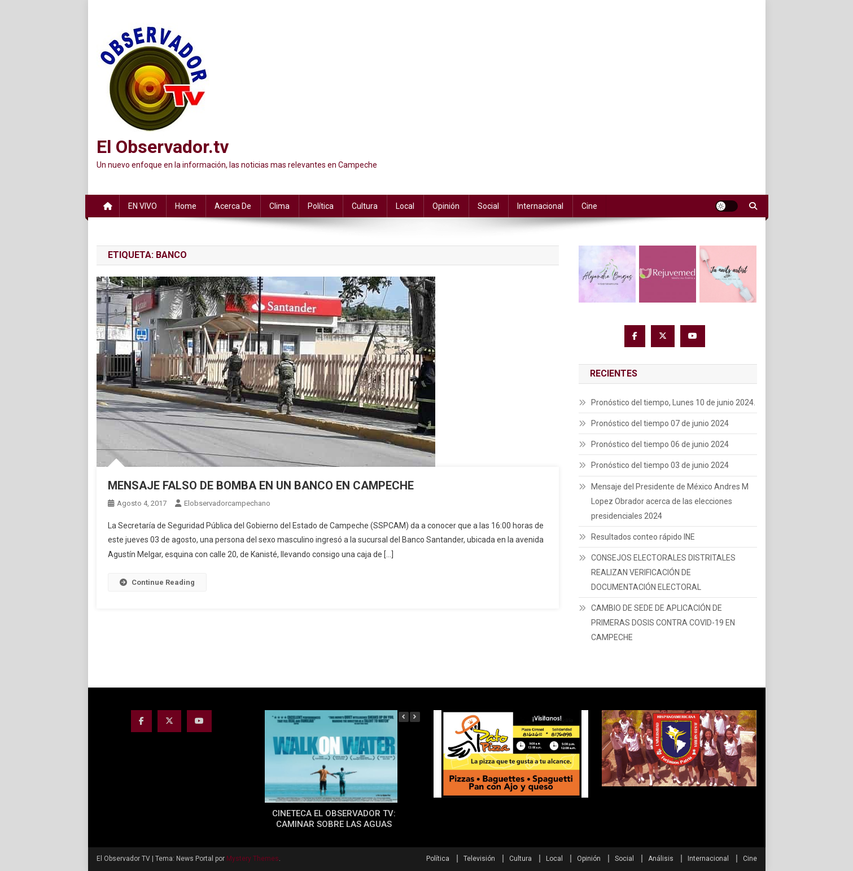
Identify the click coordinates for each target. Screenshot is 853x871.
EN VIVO (142, 206)
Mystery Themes (252, 859)
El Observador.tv (163, 146)
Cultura (365, 206)
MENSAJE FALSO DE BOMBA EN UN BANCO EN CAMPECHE (261, 485)
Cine (589, 206)
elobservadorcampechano (227, 503)
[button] (415, 717)
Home (185, 206)
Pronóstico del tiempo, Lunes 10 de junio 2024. (673, 402)
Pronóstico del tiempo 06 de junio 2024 (660, 444)
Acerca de (233, 206)
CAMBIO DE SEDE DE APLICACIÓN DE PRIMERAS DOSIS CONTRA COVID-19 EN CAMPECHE (663, 622)
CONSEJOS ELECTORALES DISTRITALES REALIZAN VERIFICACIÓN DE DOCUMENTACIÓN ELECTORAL (663, 572)
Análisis (660, 859)
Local (405, 206)
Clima (279, 206)
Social (488, 206)
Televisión (479, 859)
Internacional (540, 206)
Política (321, 206)
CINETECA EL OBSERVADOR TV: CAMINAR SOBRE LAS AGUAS (334, 819)
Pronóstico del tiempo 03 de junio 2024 (660, 465)
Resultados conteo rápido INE (643, 536)
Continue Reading (157, 582)
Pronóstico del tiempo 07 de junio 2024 (660, 423)
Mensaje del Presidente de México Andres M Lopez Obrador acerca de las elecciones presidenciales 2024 (670, 501)
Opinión (446, 206)
